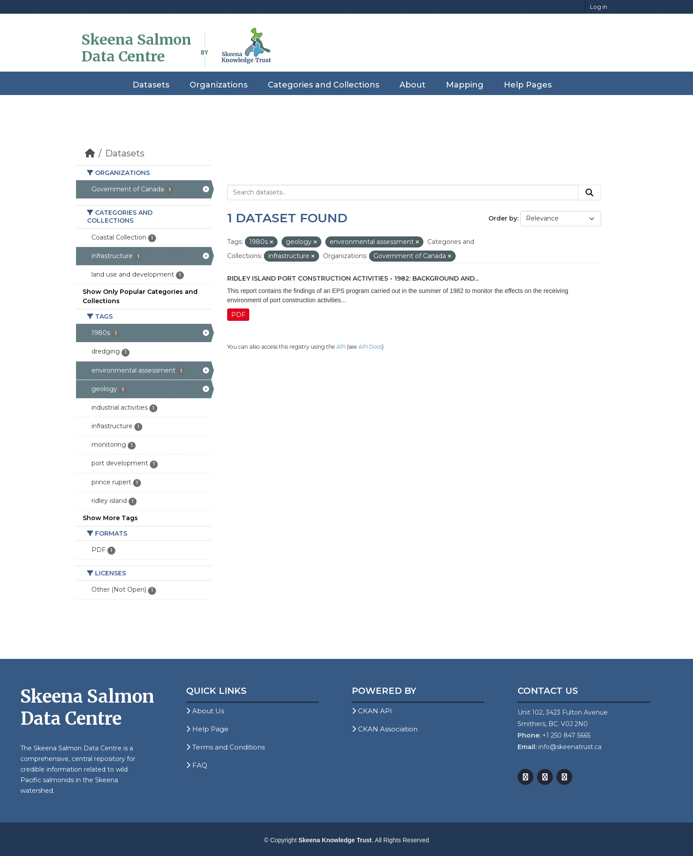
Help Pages (528, 85)
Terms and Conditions (225, 747)
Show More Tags (110, 518)
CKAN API (372, 711)
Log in (598, 6)
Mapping (465, 85)
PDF (238, 315)
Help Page (207, 729)
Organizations (219, 85)
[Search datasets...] (403, 193)
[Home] (90, 153)
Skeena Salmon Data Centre (136, 48)
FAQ (196, 765)
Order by (502, 218)
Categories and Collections (323, 85)
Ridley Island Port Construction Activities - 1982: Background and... (353, 278)
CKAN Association (385, 729)
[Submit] (589, 193)
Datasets (151, 85)
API (341, 346)
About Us (205, 711)
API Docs (370, 346)
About (413, 85)
